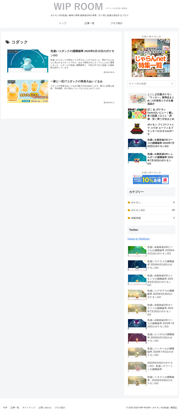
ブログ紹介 (60, 407)
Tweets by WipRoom (138, 239)
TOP (5, 407)
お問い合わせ (44, 407)
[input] (151, 84)
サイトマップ (28, 407)
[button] (172, 83)
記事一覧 (15, 407)
